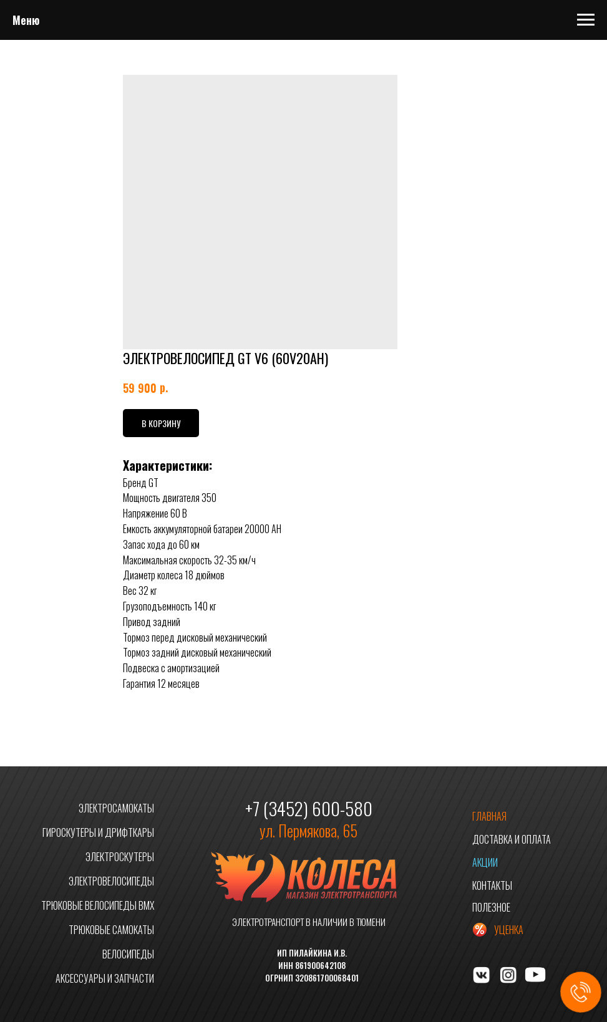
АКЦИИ (485, 862)
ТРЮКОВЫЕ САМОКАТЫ (111, 929)
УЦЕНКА (508, 929)
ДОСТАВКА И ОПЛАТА (511, 839)
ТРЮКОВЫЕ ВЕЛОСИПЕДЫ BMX (97, 905)
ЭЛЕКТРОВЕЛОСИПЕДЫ (111, 881)
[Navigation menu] (586, 20)
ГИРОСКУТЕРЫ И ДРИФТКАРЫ (98, 832)
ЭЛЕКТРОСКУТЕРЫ (119, 856)
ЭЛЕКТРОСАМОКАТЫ (116, 808)
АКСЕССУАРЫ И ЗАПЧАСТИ (105, 978)
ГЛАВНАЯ (489, 816)
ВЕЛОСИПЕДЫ (128, 954)
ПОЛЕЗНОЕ (491, 907)
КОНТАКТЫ (492, 885)
